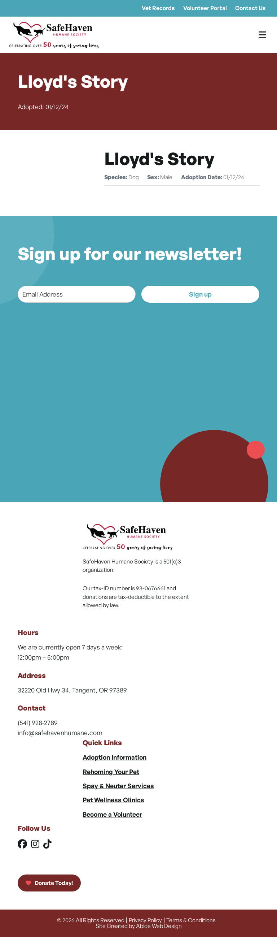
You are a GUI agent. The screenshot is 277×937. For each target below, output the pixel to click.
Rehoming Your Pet (111, 772)
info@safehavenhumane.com (60, 733)
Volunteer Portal (205, 8)
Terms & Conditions (191, 920)
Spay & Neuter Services (118, 786)
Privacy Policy (145, 920)
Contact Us (250, 8)
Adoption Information (114, 757)
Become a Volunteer (112, 814)
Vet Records (158, 8)
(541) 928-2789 (38, 722)
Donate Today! (49, 882)
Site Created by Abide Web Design (139, 925)
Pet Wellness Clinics (113, 800)
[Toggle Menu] (262, 34)
